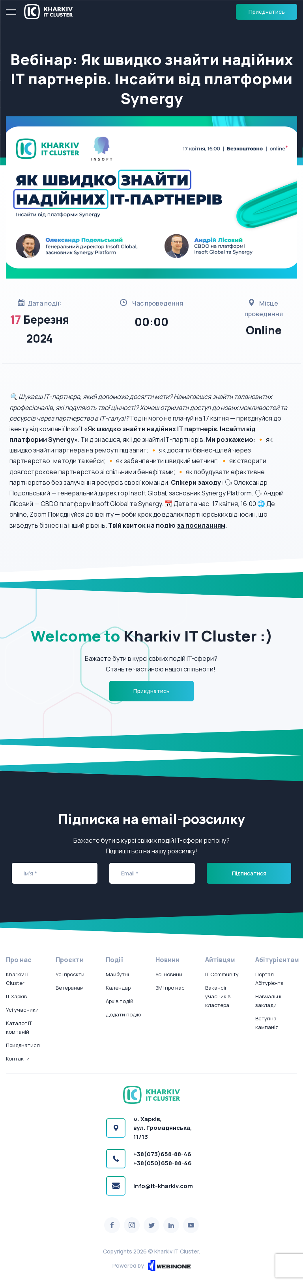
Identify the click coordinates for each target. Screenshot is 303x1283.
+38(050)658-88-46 (162, 1163)
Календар (118, 987)
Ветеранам (70, 987)
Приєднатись (267, 11)
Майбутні (117, 974)
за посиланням (201, 525)
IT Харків (16, 996)
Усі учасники (22, 1009)
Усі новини (168, 974)
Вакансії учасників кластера (217, 996)
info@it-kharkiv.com (163, 1186)
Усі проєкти (70, 974)
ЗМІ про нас (170, 987)
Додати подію (123, 1014)
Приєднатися (23, 1045)
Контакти (18, 1058)
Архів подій (119, 1001)
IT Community (222, 974)
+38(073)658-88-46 (162, 1154)
